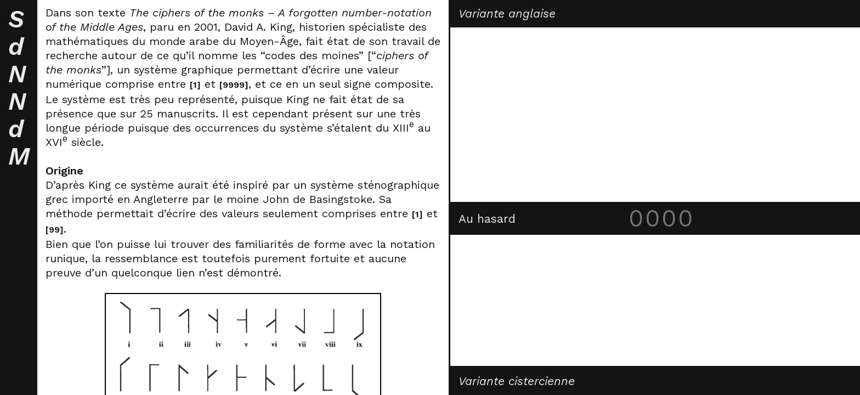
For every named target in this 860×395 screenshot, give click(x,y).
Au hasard (487, 218)
